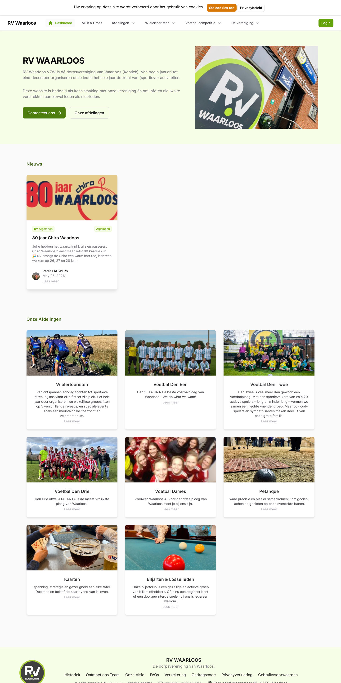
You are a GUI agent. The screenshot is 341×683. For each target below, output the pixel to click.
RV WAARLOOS (183, 660)
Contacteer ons (44, 112)
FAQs (154, 674)
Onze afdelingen (89, 112)
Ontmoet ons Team (103, 674)
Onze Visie (134, 674)
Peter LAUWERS (55, 271)
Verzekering (175, 674)
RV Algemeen (43, 229)
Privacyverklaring (236, 674)
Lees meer (51, 281)
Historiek (72, 674)
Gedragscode (204, 674)
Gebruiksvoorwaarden (278, 674)
